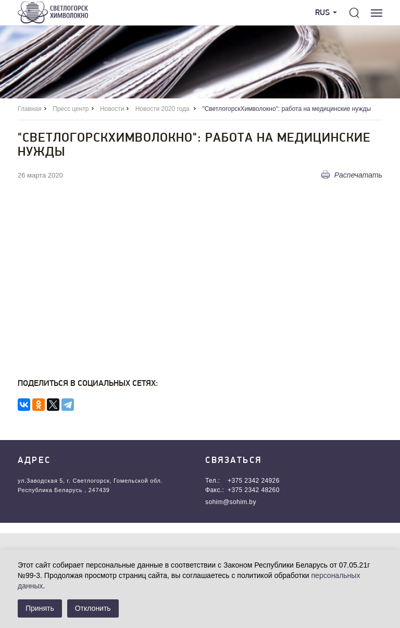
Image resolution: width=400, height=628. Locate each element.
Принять (40, 608)
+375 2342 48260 (254, 490)
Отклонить (93, 608)
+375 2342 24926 (254, 480)
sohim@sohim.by (230, 502)
